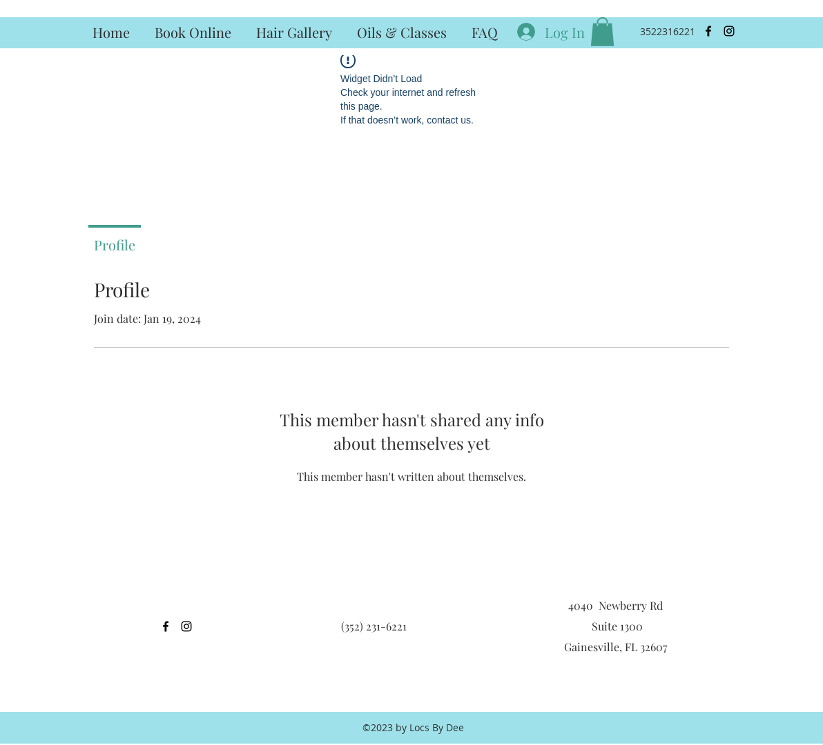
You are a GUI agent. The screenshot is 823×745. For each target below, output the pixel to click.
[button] (602, 31)
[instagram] (729, 31)
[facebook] (708, 31)
